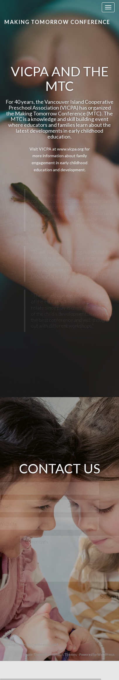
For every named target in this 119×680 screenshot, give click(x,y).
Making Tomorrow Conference (57, 22)
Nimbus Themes (64, 654)
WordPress (106, 654)
